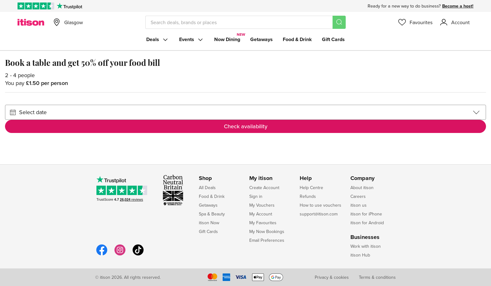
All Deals (207, 187)
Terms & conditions (377, 277)
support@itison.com (319, 214)
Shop (205, 178)
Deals (157, 39)
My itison (260, 178)
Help (306, 178)
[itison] (31, 22)
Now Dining (227, 39)
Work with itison (365, 246)
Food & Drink (297, 39)
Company (362, 178)
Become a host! (457, 6)
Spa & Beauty (212, 214)
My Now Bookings (266, 231)
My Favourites (263, 223)
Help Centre (311, 187)
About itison (362, 187)
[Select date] (245, 112)
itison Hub (360, 255)
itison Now (209, 223)
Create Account (264, 187)
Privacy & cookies (332, 277)
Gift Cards (333, 39)
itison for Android (367, 223)
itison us (358, 205)
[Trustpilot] (69, 6)
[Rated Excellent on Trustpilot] (36, 6)
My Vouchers (262, 205)
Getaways (261, 39)
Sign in (255, 196)
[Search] (339, 22)
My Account (260, 214)
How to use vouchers (320, 205)
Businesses (365, 237)
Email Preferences (266, 240)
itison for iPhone (366, 214)
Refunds (308, 196)
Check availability (245, 126)
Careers (358, 196)
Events (191, 39)
